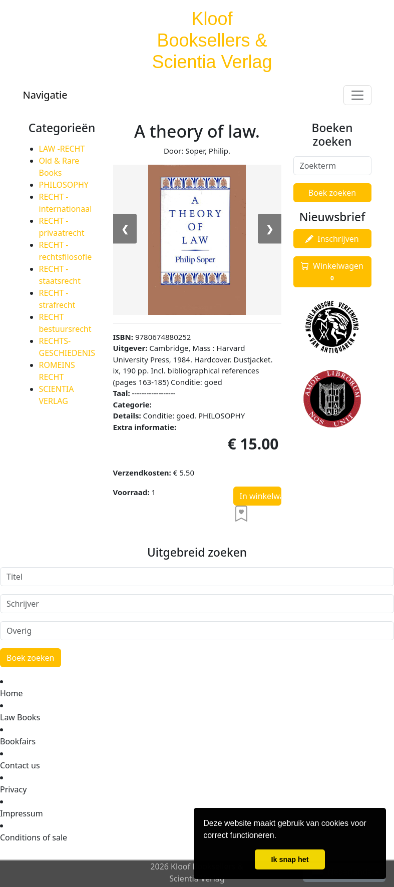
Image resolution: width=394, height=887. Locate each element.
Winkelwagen (332, 271)
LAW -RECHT (62, 148)
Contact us (20, 765)
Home (11, 693)
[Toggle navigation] (357, 95)
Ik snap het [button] (289, 859)
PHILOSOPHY (64, 184)
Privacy (13, 789)
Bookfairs (18, 741)
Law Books (20, 717)
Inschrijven (331, 238)
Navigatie (45, 95)
